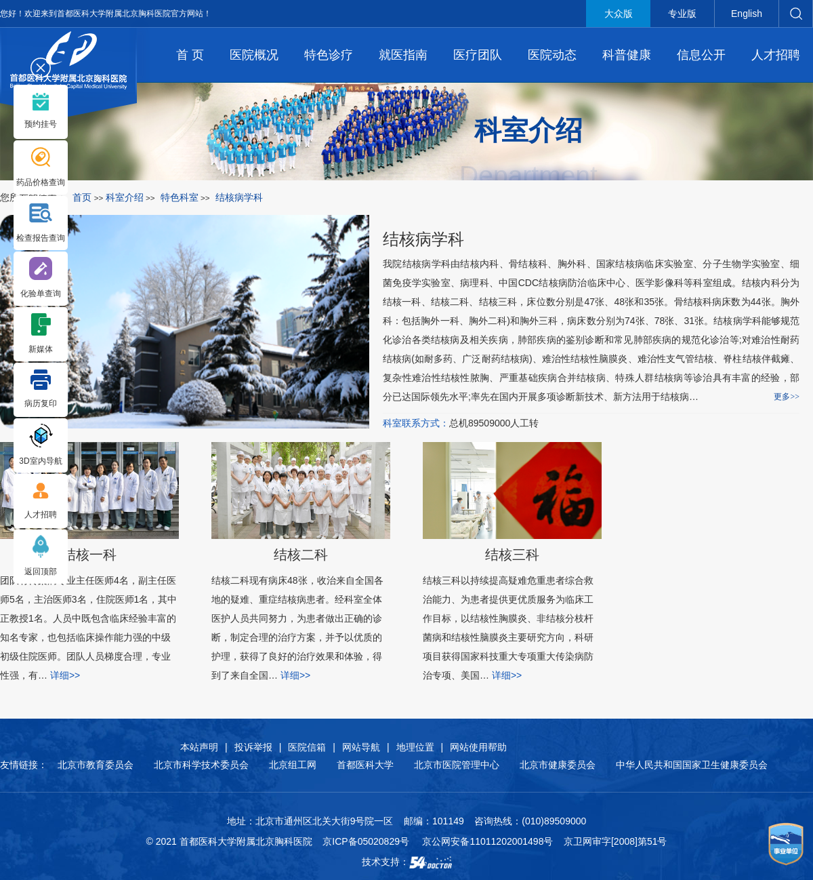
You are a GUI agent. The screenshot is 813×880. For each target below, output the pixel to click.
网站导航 (361, 747)
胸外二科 (488, 320)
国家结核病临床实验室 (644, 263)
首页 (81, 197)
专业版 (682, 13)
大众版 (618, 13)
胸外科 (572, 263)
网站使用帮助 (478, 747)
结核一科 (402, 301)
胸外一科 (440, 320)
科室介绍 (125, 197)
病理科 (474, 282)
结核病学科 (423, 239)
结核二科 (450, 301)
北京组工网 (292, 764)
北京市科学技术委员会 (201, 764)
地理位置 (415, 747)
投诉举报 (253, 747)
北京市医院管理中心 (456, 764)
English (746, 13)
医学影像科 (659, 282)
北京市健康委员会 (558, 764)
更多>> (786, 396)
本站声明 (199, 747)
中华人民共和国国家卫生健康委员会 (692, 764)
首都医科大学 (365, 764)
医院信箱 (307, 747)
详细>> (295, 675)
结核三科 (498, 301)
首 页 (190, 55)
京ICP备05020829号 (365, 841)
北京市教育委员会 (95, 764)
